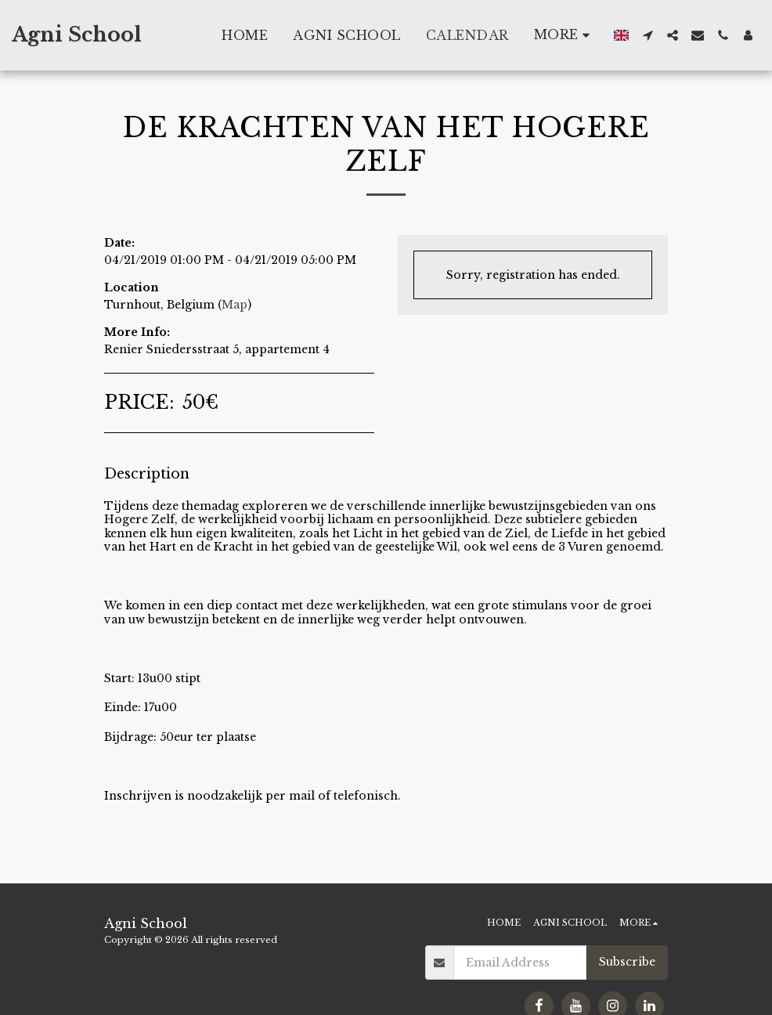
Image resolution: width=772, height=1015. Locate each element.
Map (234, 305)
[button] (647, 35)
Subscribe (627, 962)
